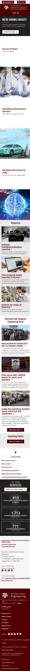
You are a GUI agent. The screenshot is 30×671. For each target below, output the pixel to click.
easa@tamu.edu (6, 606)
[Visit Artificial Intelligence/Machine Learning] (16, 234)
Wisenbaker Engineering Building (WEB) (17, 578)
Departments (8, 2)
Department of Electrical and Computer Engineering (15, 541)
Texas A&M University (8, 546)
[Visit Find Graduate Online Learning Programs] (16, 264)
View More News (15, 430)
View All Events (15, 441)
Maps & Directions (7, 580)
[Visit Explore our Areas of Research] (16, 294)
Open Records (5, 665)
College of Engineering (9, 544)
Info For (21, 2)
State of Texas (5, 659)
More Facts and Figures (15, 489)
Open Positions (10, 32)
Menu (16, 13)
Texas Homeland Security (8, 662)
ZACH (19, 603)
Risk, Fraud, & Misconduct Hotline (10, 668)
